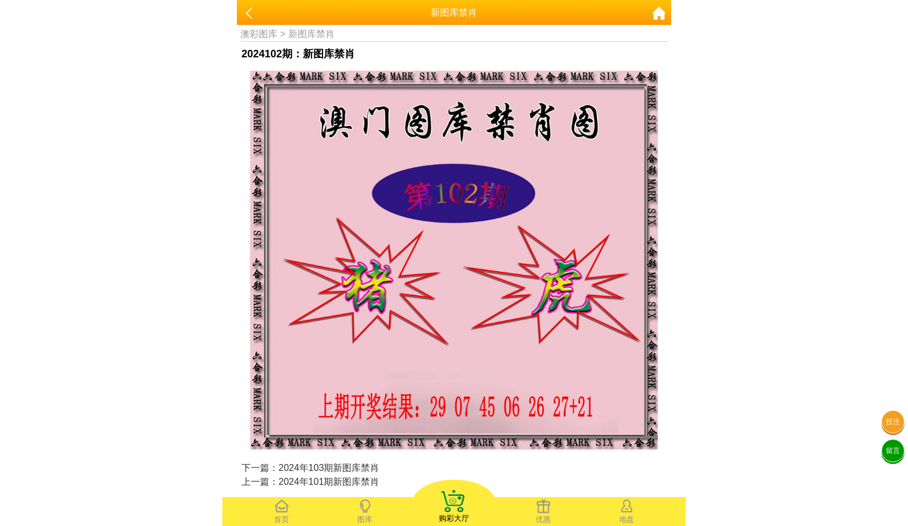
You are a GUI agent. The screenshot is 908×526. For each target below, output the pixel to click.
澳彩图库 (258, 34)
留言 (893, 451)
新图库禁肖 (311, 34)
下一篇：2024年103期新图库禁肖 (310, 468)
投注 (893, 422)
